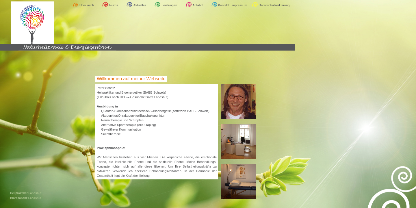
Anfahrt (197, 5)
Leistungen (169, 5)
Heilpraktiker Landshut (25, 193)
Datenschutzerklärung (274, 5)
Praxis (113, 5)
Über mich (86, 5)
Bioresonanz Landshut (25, 198)
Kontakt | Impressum (232, 5)
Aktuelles (139, 5)
